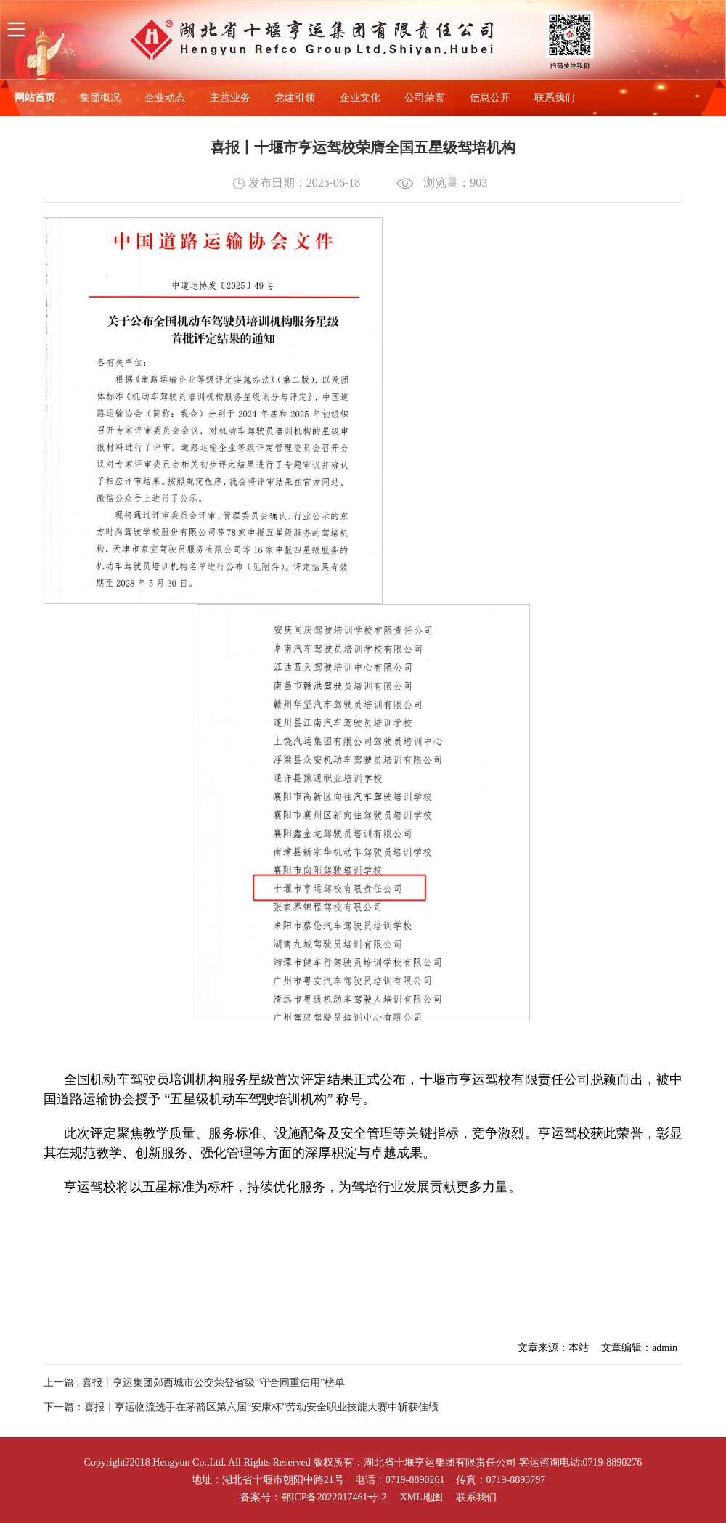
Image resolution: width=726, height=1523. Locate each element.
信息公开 (490, 97)
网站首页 (35, 97)
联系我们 (554, 97)
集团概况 (100, 97)
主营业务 (230, 97)
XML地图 (421, 1497)
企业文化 (360, 97)
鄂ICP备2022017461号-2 (333, 1497)
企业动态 (164, 97)
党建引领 (294, 97)
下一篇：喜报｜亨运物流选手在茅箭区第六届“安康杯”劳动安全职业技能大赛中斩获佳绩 (241, 1407)
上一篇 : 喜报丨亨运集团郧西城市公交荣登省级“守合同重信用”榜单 (194, 1382)
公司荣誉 (424, 97)
